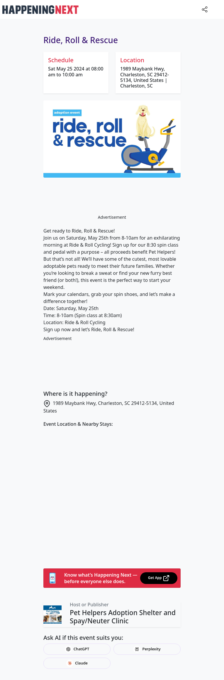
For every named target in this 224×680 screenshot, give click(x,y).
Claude (77, 663)
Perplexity (146, 649)
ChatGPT (77, 649)
